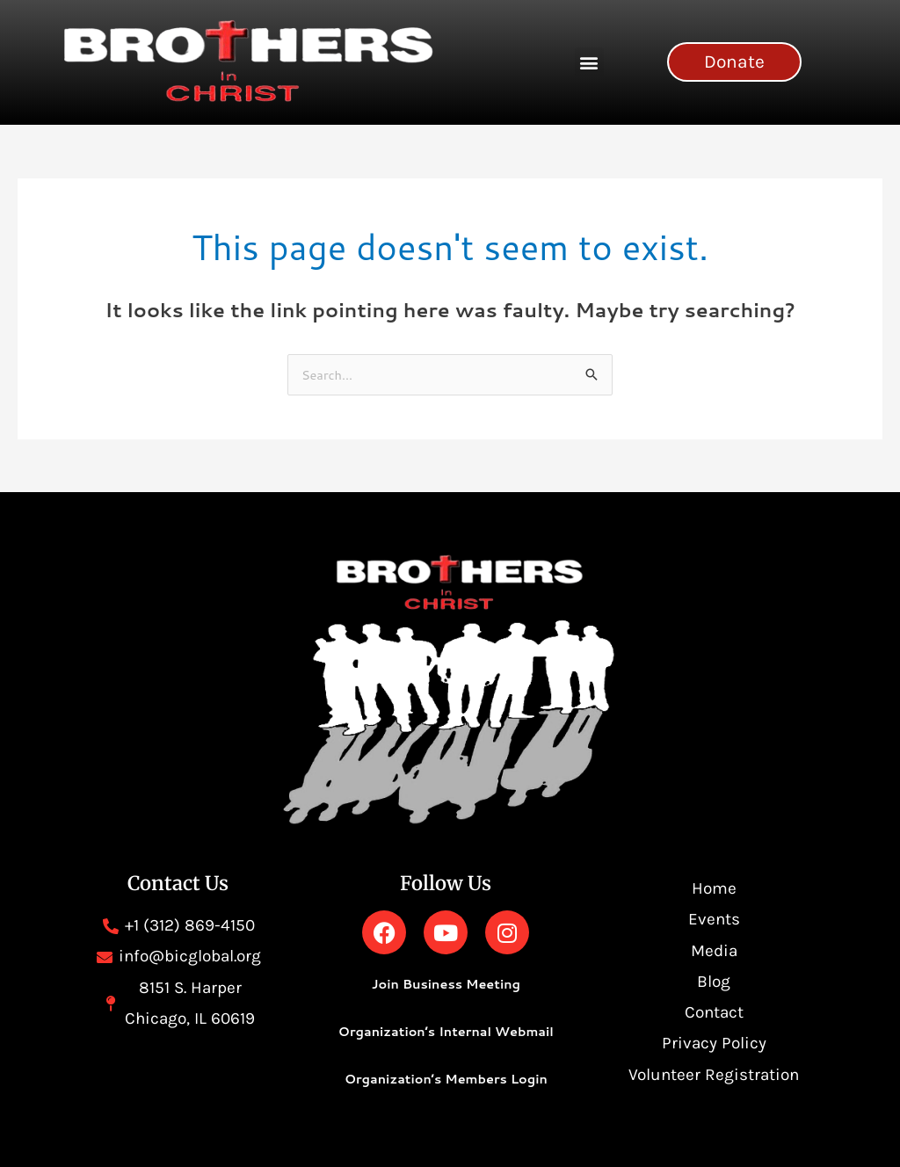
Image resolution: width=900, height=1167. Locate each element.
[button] (589, 61)
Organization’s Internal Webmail (446, 1031)
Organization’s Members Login (445, 1078)
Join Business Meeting (445, 984)
